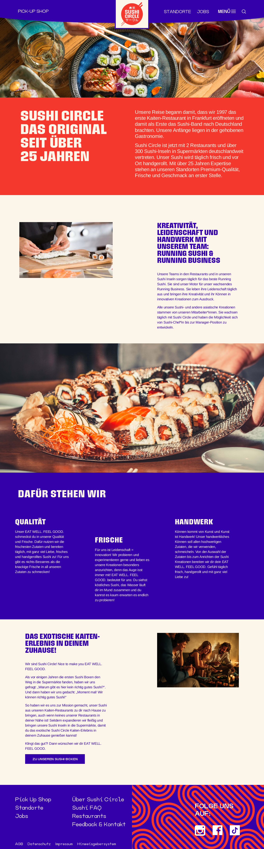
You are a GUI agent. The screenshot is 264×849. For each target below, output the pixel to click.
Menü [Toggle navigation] (224, 11)
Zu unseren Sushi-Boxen (54, 759)
